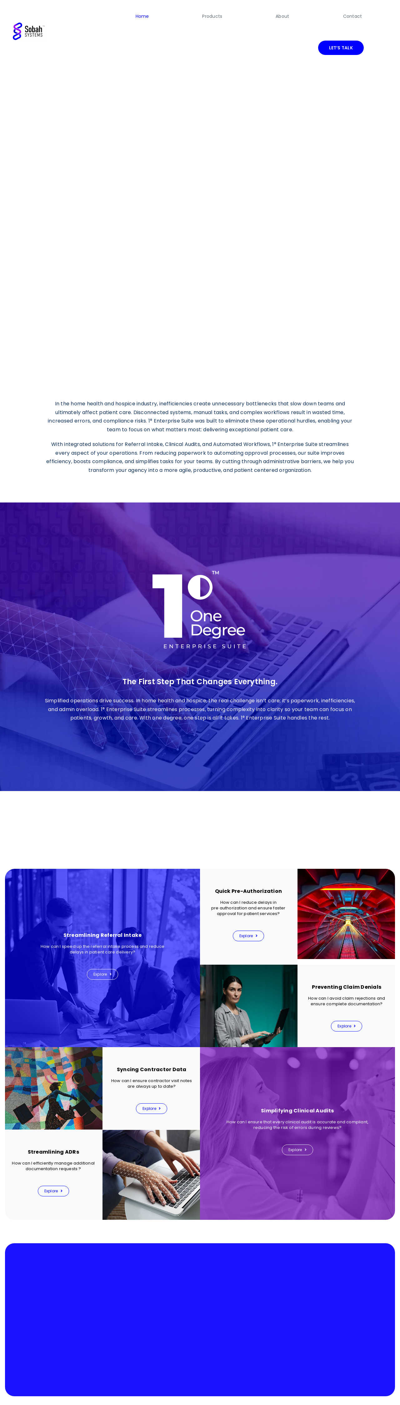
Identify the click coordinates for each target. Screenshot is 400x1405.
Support (381, 1392)
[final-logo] (28, 8)
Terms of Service (303, 1392)
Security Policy (358, 1392)
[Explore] (102, 943)
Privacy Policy (331, 1392)
